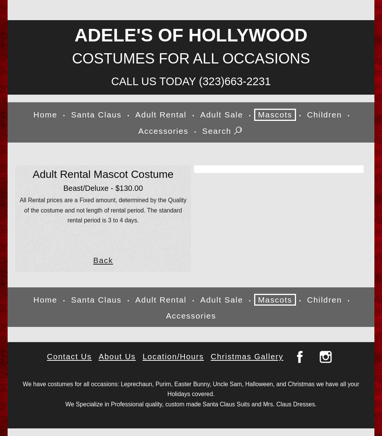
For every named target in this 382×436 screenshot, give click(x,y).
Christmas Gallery (247, 356)
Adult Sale (221, 114)
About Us (117, 356)
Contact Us (69, 356)
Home (45, 114)
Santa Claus (96, 114)
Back (103, 260)
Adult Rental (161, 114)
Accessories (163, 131)
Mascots (275, 114)
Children (324, 114)
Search (223, 131)
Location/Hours (173, 356)
